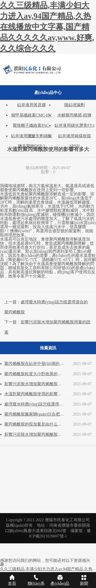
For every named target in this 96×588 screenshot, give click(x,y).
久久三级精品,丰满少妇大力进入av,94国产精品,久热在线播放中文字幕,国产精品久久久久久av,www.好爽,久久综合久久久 (47, 27)
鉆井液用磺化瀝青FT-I (74, 125)
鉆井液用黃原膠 (31, 105)
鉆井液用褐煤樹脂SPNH (74, 137)
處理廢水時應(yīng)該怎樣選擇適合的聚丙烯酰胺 (35, 404)
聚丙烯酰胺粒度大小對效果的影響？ (35, 374)
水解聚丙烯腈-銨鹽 (74, 115)
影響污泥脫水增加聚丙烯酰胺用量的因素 (35, 384)
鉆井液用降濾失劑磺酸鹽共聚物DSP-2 (31, 137)
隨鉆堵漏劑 (74, 105)
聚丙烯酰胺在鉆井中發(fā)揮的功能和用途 (35, 363)
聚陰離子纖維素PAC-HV (31, 126)
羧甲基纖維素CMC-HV (31, 115)
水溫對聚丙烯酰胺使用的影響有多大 (35, 394)
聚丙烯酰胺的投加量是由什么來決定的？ (35, 424)
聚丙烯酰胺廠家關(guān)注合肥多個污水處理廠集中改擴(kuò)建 (35, 414)
